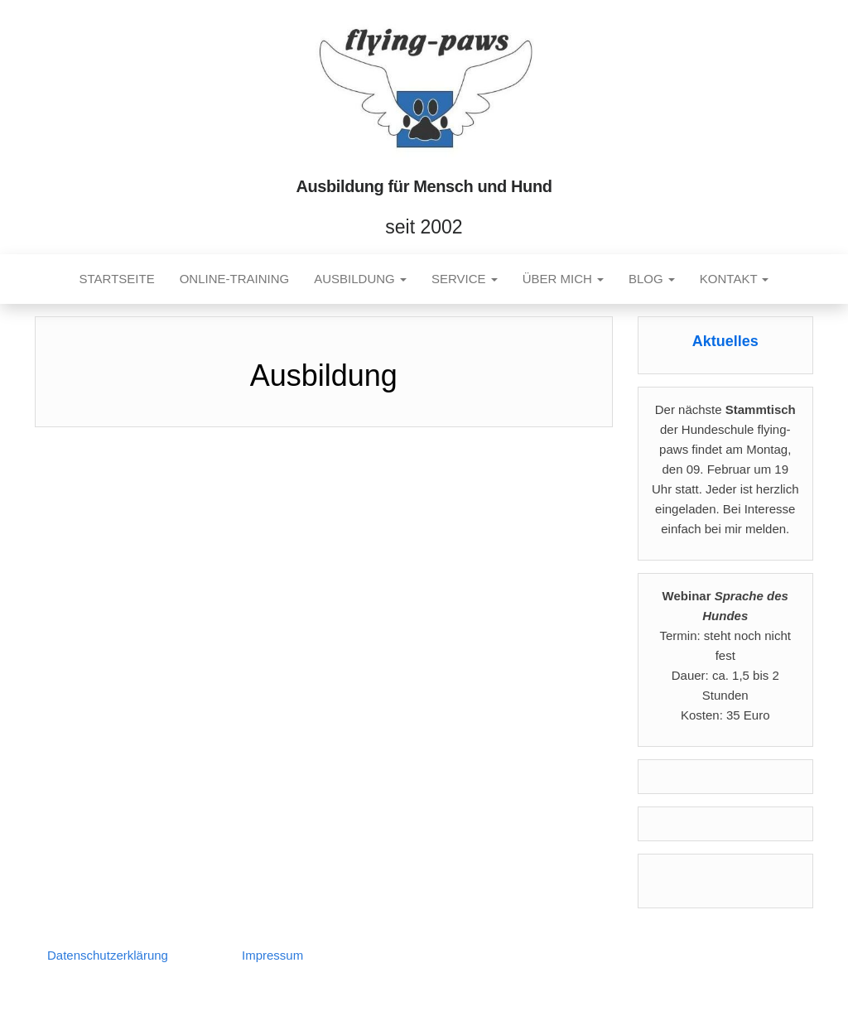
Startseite (117, 279)
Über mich (563, 279)
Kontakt (734, 279)
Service (464, 279)
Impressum (272, 955)
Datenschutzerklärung (107, 955)
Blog (652, 279)
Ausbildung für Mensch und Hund (424, 186)
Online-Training (235, 279)
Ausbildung (360, 279)
